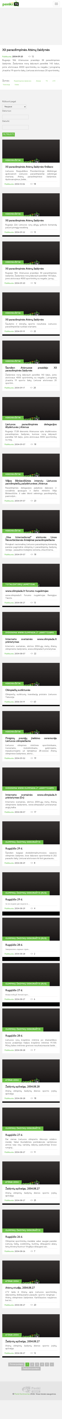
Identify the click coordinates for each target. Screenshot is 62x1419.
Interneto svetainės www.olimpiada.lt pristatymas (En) (31, 796)
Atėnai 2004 (12, 1080)
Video (17, 85)
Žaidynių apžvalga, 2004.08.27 (22, 1189)
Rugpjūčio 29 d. (14, 848)
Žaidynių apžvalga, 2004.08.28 (22, 1086)
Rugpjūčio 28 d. (14, 945)
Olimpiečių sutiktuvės (17, 690)
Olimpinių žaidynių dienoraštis (22, 842)
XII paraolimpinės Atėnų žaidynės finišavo (29, 167)
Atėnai (38, 81)
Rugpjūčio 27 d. (14, 990)
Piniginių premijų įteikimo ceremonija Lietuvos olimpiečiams (31, 740)
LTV (54, 81)
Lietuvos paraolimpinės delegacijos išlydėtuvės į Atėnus (31, 426)
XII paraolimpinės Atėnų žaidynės (24, 220)
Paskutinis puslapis (31, 1368)
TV (47, 81)
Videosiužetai (13, 160)
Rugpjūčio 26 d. (14, 1237)
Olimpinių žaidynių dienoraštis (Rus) (26, 893)
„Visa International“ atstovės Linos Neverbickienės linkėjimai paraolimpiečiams (31, 539)
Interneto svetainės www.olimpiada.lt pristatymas (31, 641)
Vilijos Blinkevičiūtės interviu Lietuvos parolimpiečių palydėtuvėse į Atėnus (31, 482)
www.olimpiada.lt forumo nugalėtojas (26, 591)
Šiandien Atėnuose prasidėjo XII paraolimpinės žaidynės (31, 369)
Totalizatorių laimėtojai (20, 585)
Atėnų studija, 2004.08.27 (20, 1288)
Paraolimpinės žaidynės (22, 81)
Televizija (6, 85)
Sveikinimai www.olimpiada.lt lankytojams (29, 633)
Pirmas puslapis (16, 1364)
